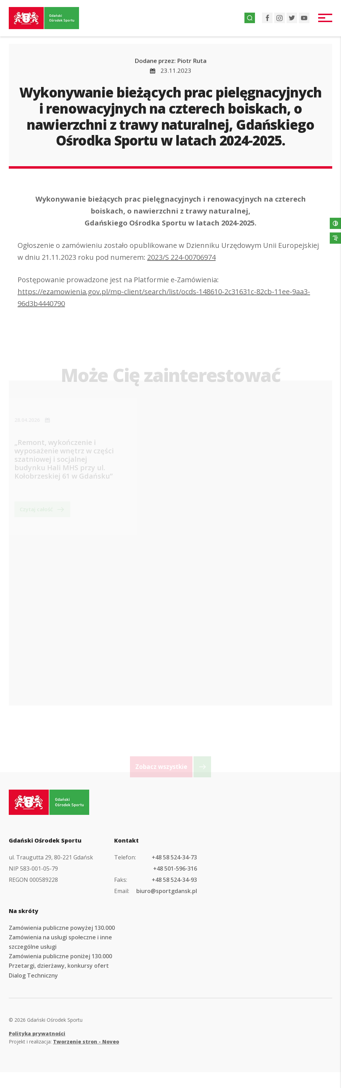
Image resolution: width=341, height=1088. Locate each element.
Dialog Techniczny (33, 975)
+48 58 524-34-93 (174, 880)
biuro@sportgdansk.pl (166, 891)
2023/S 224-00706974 (181, 259)
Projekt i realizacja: (64, 1041)
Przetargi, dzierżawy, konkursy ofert (59, 965)
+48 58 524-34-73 (174, 857)
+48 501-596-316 (175, 868)
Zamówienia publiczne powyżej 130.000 (62, 928)
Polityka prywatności (37, 1033)
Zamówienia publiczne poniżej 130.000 (60, 956)
